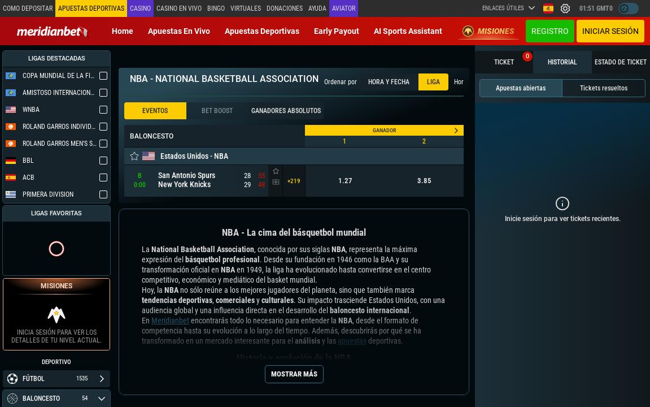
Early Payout (336, 31)
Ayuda (317, 8)
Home (122, 31)
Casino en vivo (179, 8)
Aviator (343, 8)
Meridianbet (170, 320)
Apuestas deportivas (262, 31)
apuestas (352, 340)
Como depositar (28, 8)
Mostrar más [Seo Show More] (294, 374)
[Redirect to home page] (53, 31)
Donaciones (285, 8)
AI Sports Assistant (408, 31)
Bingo (216, 8)
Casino (140, 8)
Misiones (488, 31)
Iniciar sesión (610, 31)
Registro (550, 31)
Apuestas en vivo (179, 31)
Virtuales (245, 8)
